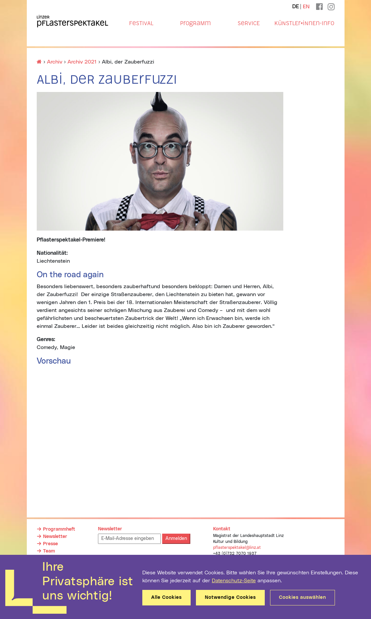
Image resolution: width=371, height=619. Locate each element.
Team (49, 551)
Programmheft (59, 529)
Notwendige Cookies (230, 597)
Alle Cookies (166, 597)
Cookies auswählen (302, 597)
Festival (141, 23)
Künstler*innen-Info (304, 23)
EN (306, 6)
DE (295, 6)
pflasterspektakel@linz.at (237, 548)
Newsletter (55, 536)
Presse (50, 544)
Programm (195, 23)
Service (249, 23)
